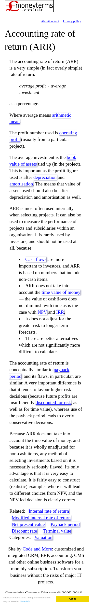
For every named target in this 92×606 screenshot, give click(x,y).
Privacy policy (72, 21)
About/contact (50, 21)
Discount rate (24, 531)
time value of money (60, 292)
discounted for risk (53, 402)
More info (25, 601)
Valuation (43, 537)
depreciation (45, 177)
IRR (60, 312)
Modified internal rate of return (41, 517)
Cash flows (35, 259)
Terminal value (57, 531)
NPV (42, 312)
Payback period (65, 524)
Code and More (37, 548)
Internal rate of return (49, 511)
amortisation (21, 183)
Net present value (28, 524)
